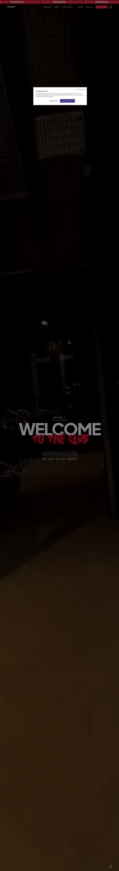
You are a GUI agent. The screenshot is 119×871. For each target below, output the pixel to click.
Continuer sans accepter (81, 89)
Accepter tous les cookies (67, 100)
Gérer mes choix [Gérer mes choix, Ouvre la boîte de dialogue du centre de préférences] (54, 100)
